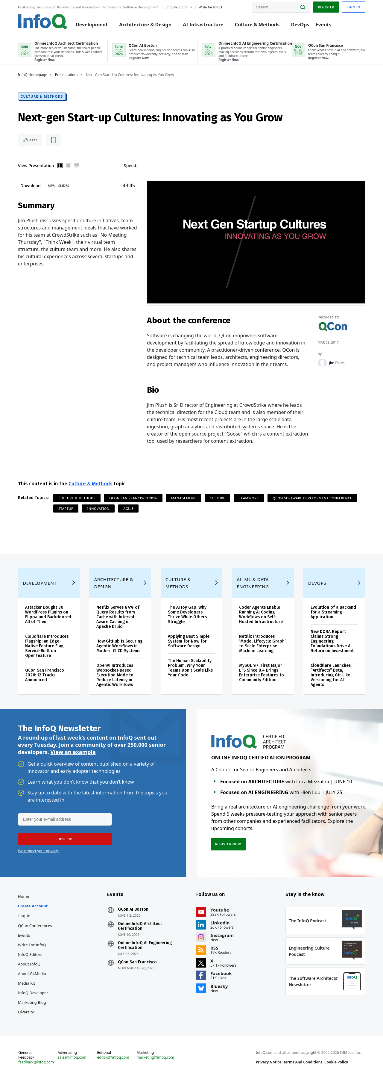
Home (23, 896)
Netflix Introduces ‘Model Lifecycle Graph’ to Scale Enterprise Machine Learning (262, 643)
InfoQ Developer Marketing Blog (33, 997)
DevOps (300, 24)
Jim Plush (337, 363)
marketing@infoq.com (155, 1057)
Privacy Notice (269, 1062)
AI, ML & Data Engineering (253, 583)
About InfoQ (29, 964)
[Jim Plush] (322, 363)
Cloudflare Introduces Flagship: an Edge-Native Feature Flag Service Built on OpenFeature (47, 646)
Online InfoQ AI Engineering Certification (145, 945)
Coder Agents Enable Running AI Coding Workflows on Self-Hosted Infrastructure (261, 614)
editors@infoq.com (113, 1057)
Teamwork (249, 498)
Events (323, 24)
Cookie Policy (336, 1062)
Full (76, 165)
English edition (177, 7)
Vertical (60, 165)
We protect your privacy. (38, 850)
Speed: (130, 165)
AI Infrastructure (203, 24)
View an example (72, 751)
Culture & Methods (257, 24)
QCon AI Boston (133, 909)
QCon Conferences (35, 925)
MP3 (51, 185)
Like (34, 139)
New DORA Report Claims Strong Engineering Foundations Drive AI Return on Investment (332, 641)
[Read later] (53, 140)
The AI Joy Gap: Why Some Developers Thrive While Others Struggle (187, 614)
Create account (33, 906)
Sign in (353, 7)
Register (326, 7)
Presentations (66, 74)
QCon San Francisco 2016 (133, 498)
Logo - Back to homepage (42, 21)
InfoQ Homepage (32, 74)
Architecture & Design (145, 24)
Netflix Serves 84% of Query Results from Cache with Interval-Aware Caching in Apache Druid (117, 617)
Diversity (26, 1012)
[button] (65, 839)
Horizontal (68, 165)
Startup (65, 508)
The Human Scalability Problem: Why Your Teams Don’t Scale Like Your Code (190, 668)
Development (92, 24)
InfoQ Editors (30, 954)
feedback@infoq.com (36, 1062)
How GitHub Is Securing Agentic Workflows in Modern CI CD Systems (119, 646)
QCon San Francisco (137, 962)
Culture (217, 498)
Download (30, 185)
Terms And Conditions (303, 1062)
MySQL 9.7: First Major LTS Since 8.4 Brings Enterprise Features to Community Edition (261, 672)
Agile (128, 508)
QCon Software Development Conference (312, 498)
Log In (24, 915)
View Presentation (36, 165)
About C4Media (32, 973)
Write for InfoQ (32, 944)
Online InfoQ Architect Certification (140, 926)
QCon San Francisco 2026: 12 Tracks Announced (44, 675)
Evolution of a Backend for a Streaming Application (333, 612)
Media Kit (26, 983)
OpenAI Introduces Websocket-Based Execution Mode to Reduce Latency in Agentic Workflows (114, 675)
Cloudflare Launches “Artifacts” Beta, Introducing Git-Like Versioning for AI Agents (331, 675)
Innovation (98, 508)
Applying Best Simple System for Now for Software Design (188, 641)
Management (183, 498)
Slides (63, 185)
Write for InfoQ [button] (210, 7)
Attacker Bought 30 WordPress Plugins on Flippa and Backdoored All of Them (48, 614)
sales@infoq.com (72, 1057)
